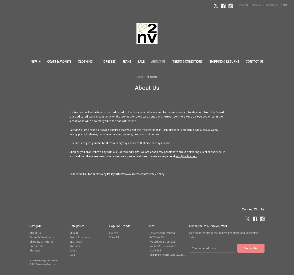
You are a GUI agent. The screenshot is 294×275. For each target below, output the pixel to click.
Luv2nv (113, 233)
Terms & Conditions (187, 61)
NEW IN (35, 61)
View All (114, 237)
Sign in (256, 5)
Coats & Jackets (59, 61)
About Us (158, 61)
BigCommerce (49, 260)
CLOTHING (87, 61)
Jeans (126, 61)
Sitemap (34, 250)
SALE (141, 61)
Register (272, 5)
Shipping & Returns (224, 61)
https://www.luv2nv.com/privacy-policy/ (140, 174)
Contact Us (254, 61)
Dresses (109, 61)
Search (243, 5)
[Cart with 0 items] (284, 5)
